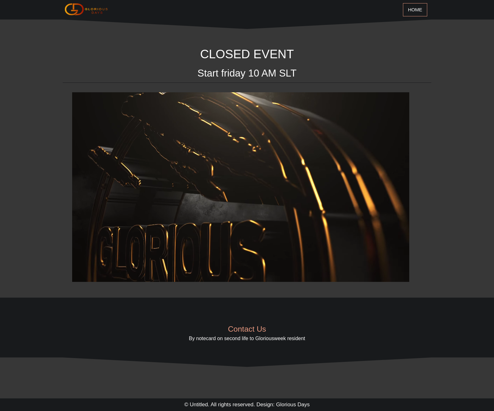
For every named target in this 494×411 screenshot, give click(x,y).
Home (415, 9)
